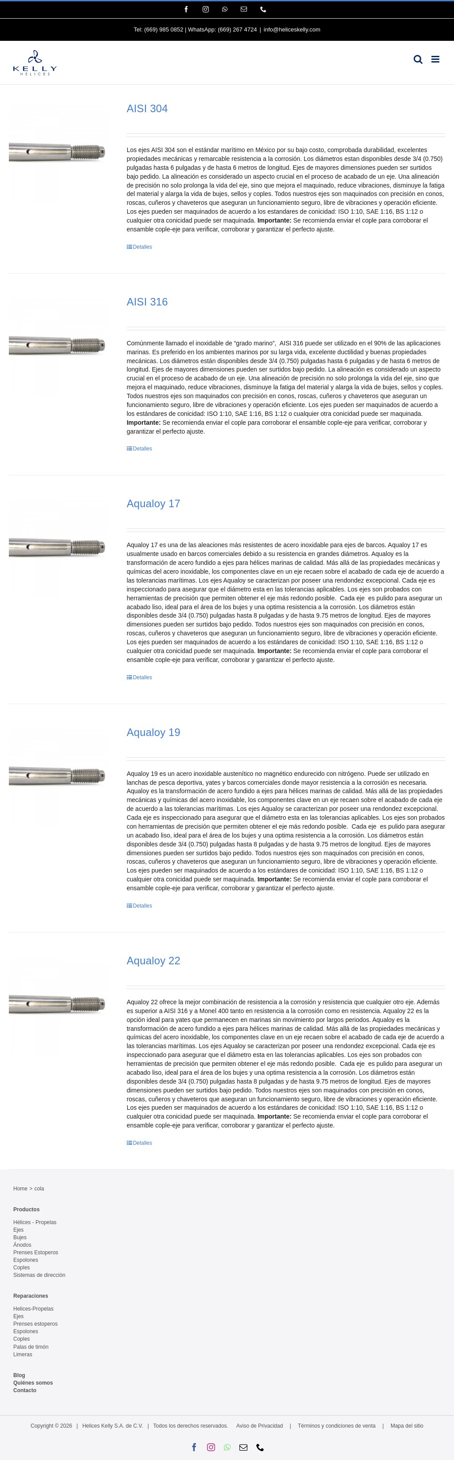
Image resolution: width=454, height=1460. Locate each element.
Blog (19, 1375)
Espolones (25, 1260)
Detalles (142, 247)
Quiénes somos (33, 1383)
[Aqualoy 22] (59, 1005)
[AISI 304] (59, 152)
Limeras (22, 1354)
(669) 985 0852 (163, 29)
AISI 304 (147, 108)
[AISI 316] (59, 346)
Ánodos (22, 1245)
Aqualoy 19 (153, 732)
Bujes (20, 1237)
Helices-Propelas (33, 1309)
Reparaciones (30, 1296)
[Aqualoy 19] (59, 776)
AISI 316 (147, 302)
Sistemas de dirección (39, 1275)
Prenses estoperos (35, 1324)
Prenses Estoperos (35, 1252)
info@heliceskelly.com (292, 29)
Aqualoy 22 (153, 961)
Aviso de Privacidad (259, 1426)
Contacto (24, 1390)
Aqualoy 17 (153, 503)
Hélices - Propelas (34, 1222)
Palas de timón (30, 1347)
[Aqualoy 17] (59, 547)
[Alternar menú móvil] (436, 59)
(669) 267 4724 (237, 29)
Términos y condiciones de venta (337, 1426)
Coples (21, 1267)
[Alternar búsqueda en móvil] (418, 59)
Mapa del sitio (407, 1426)
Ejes (18, 1230)
